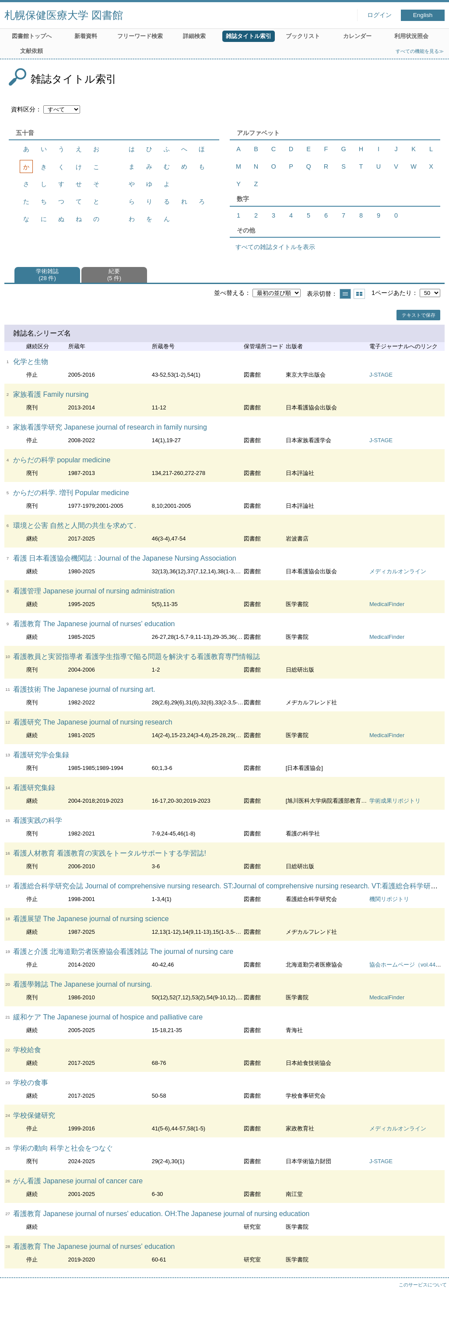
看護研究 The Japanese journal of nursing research (92, 722)
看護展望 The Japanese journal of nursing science (91, 918)
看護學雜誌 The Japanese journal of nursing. (82, 984)
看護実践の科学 (37, 820)
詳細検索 (194, 36)
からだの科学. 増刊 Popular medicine (71, 492)
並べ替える (229, 292)
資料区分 (23, 109)
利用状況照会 (411, 36)
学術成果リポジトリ (395, 800)
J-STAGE (381, 374)
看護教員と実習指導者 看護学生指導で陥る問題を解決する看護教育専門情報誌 (136, 656)
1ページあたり (392, 292)
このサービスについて (423, 1284)
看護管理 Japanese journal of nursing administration (94, 591)
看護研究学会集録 (41, 755)
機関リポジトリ (389, 899)
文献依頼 (31, 51)
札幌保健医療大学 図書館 (63, 15)
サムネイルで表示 (359, 294)
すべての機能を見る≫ (420, 51)
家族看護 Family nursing (50, 394)
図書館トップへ (32, 36)
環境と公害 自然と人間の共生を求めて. (74, 525)
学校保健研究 (34, 1115)
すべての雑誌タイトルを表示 (275, 246)
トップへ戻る (434, 1302)
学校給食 (27, 1050)
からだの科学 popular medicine (61, 460)
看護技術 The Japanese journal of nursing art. (84, 689)
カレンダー (357, 36)
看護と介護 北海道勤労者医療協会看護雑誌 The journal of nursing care (123, 951)
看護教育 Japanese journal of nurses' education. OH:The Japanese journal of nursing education (161, 1213)
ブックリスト (303, 36)
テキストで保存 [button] (418, 315)
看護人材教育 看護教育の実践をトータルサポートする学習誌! (109, 853)
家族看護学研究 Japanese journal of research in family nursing (110, 427)
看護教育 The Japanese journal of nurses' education (94, 623)
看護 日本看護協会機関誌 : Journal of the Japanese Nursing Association (124, 558)
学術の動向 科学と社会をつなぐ (63, 1148)
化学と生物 (30, 361)
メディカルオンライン (397, 571)
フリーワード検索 (140, 36)
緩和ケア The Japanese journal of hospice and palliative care (108, 1017)
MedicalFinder (386, 604)
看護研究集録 (34, 787)
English (423, 15)
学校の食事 (30, 1082)
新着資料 (85, 36)
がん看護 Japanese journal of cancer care (78, 1181)
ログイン (379, 15)
